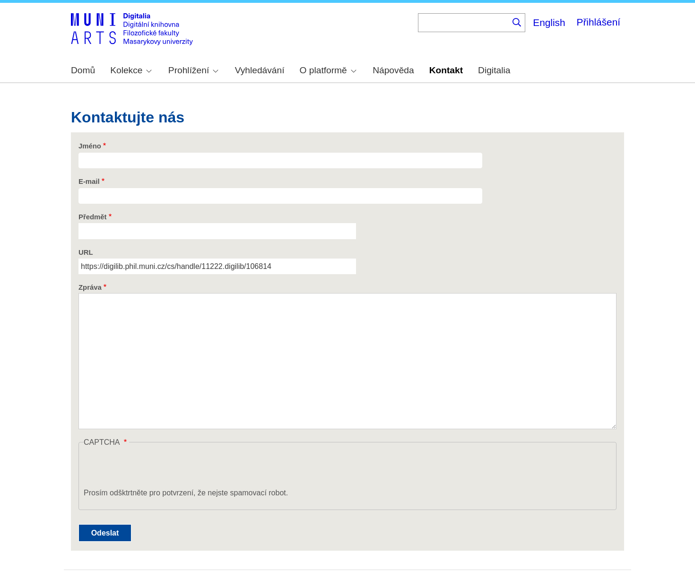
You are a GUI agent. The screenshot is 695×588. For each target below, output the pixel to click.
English (549, 22)
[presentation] (155, 468)
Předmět (92, 217)
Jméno (89, 146)
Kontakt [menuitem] (446, 70)
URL (85, 252)
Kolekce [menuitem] (131, 70)
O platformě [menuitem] (328, 70)
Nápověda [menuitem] (393, 70)
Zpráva (90, 287)
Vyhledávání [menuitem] (260, 70)
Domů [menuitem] (83, 70)
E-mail (89, 181)
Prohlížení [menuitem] (193, 70)
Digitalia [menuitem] (494, 70)
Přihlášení (598, 22)
